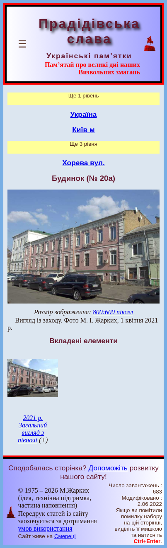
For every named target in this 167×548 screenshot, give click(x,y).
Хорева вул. (83, 163)
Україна (83, 114)
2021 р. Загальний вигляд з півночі (32, 429)
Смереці (65, 536)
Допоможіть (108, 468)
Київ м (83, 130)
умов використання (45, 528)
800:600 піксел (113, 312)
